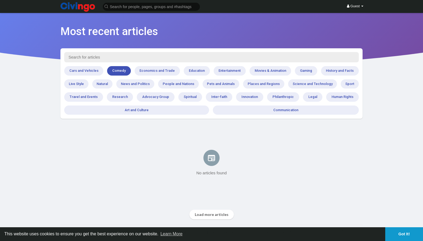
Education (197, 71)
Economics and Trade (157, 71)
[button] (151, 6)
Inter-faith (219, 97)
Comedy (119, 71)
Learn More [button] (172, 234)
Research (120, 97)
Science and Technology (313, 84)
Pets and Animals (221, 84)
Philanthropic (283, 97)
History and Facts (340, 71)
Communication (285, 110)
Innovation (249, 97)
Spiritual (190, 97)
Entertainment (230, 71)
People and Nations (178, 84)
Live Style (76, 84)
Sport (349, 84)
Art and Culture (137, 110)
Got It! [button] (404, 234)
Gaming (306, 71)
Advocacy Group (155, 97)
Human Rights (342, 97)
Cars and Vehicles (83, 71)
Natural (102, 84)
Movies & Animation (270, 71)
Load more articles (211, 214)
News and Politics (135, 84)
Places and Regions (264, 84)
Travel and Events (84, 97)
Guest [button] (355, 6)
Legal (312, 97)
